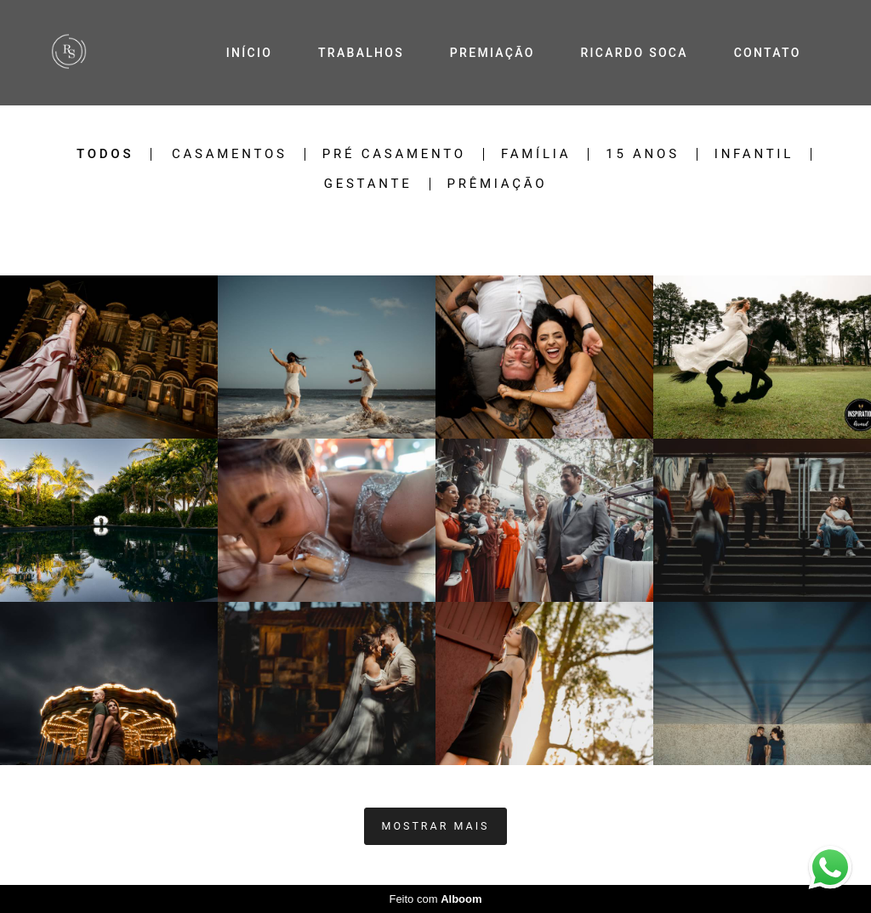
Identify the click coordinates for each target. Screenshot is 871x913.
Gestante (368, 184)
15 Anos (643, 154)
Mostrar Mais (436, 825)
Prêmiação (497, 184)
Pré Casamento (394, 154)
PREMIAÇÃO (492, 53)
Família (536, 154)
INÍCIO (249, 53)
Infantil (754, 154)
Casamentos (229, 154)
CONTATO (767, 53)
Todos (105, 154)
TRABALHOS (361, 53)
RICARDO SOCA (633, 53)
